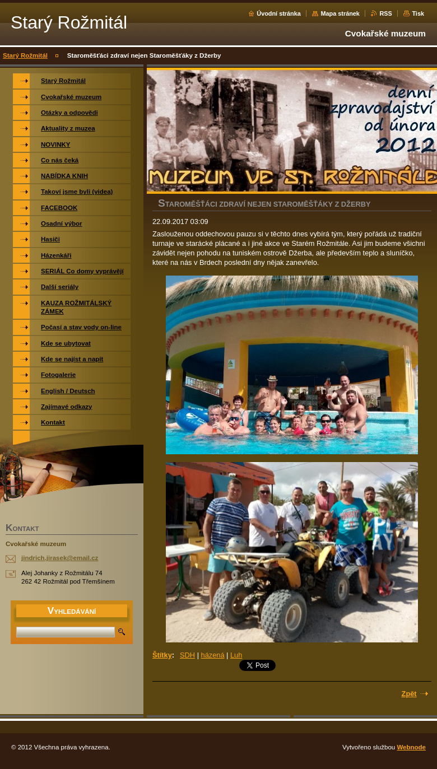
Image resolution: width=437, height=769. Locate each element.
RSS (385, 13)
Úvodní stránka (279, 13)
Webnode (411, 747)
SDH (187, 655)
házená (213, 655)
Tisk (418, 13)
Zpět (409, 693)
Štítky (162, 655)
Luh (236, 655)
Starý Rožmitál (25, 55)
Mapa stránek (340, 13)
